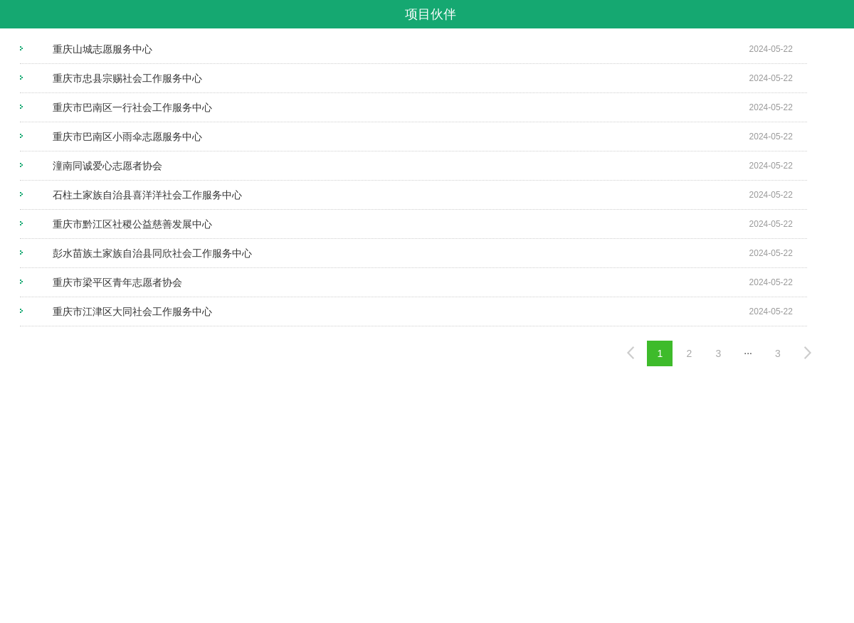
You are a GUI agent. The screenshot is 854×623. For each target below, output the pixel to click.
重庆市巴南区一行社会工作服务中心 (132, 107)
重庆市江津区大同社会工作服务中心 (132, 311)
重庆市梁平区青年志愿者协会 (117, 282)
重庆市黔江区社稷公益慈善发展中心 (132, 224)
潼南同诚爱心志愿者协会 (107, 165)
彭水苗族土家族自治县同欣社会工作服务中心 (152, 253)
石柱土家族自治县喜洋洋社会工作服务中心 (147, 195)
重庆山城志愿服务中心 (102, 49)
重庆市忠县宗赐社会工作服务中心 (127, 78)
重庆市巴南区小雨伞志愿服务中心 (127, 136)
